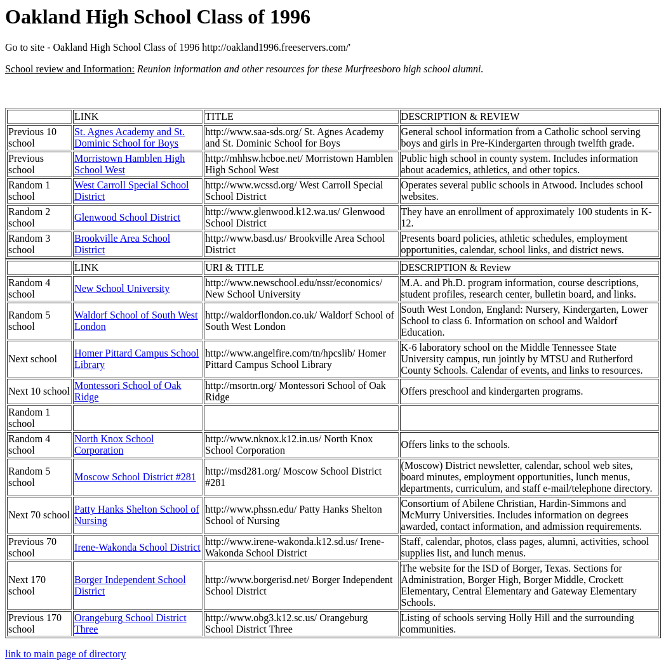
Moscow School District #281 (135, 476)
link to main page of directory (65, 653)
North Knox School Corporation (114, 444)
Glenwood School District (127, 217)
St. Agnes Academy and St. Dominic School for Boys (129, 137)
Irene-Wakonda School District (137, 547)
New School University (122, 288)
